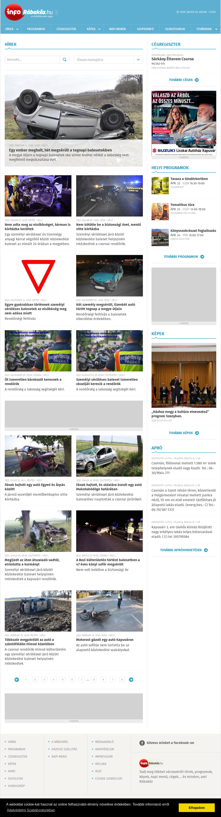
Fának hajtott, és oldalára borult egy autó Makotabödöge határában (109, 487)
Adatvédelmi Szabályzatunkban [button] (31, 810)
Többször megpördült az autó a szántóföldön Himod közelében (29, 642)
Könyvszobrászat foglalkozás (193, 231)
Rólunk (100, 764)
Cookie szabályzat (108, 778)
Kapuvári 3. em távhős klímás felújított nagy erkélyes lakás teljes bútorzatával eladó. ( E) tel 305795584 (182, 532)
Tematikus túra (182, 205)
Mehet (64, 60)
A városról (60, 742)
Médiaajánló (104, 742)
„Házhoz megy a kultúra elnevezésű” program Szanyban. (180, 414)
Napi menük (117, 29)
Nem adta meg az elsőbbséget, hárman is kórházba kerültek (38, 227)
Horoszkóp (16, 786)
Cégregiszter (66, 29)
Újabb (16, 679)
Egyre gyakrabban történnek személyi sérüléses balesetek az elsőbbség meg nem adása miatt (35, 309)
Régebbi (131, 679)
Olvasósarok (175, 29)
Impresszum (104, 756)
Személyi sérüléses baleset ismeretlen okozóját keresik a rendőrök (107, 382)
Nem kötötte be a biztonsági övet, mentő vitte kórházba (108, 227)
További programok (181, 257)
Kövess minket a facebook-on (170, 743)
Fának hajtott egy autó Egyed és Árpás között (35, 487)
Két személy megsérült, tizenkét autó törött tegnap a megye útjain (105, 307)
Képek (91, 29)
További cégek (181, 80)
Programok (36, 29)
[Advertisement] (73, 414)
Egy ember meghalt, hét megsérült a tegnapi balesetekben (60, 150)
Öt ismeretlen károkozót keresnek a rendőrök (33, 382)
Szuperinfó (145, 29)
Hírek (9, 29)
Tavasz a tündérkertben (189, 179)
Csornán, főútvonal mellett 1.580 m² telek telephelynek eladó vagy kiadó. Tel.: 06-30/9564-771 (184, 468)
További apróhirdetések (181, 550)
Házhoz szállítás (64, 749)
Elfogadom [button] (197, 807)
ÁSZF (98, 771)
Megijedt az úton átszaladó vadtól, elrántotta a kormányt (32, 562)
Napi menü (59, 756)
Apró (11, 771)
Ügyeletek (15, 778)
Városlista (56, 12)
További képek (181, 433)
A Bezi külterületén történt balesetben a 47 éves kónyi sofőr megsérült (108, 562)
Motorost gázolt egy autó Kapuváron (104, 640)
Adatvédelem (104, 749)
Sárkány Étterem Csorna (173, 59)
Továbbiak (204, 29)
